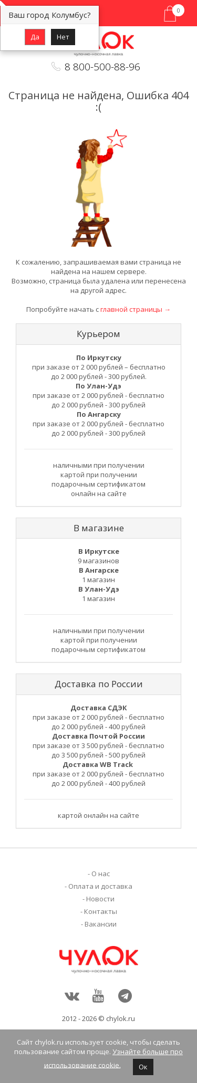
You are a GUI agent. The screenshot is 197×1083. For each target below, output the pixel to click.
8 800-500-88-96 (102, 66)
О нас (100, 873)
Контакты (100, 911)
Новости (100, 898)
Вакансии (101, 924)
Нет (63, 36)
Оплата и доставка (100, 886)
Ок (143, 1066)
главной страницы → (135, 309)
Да (34, 36)
